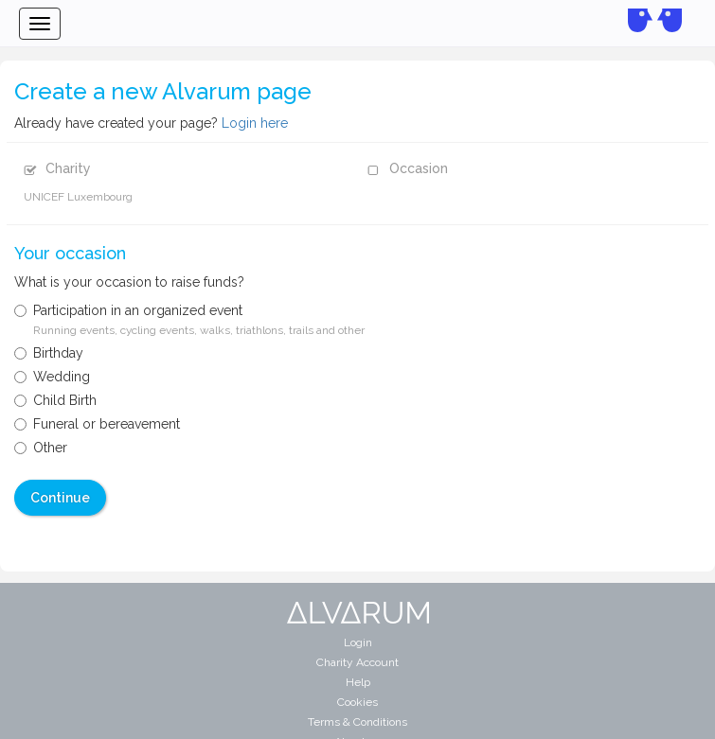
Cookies (357, 702)
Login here (255, 123)
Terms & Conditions (357, 722)
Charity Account (357, 662)
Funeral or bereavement (97, 423)
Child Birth (55, 400)
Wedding (52, 376)
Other (40, 447)
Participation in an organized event (189, 320)
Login (358, 642)
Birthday (48, 353)
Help (358, 682)
